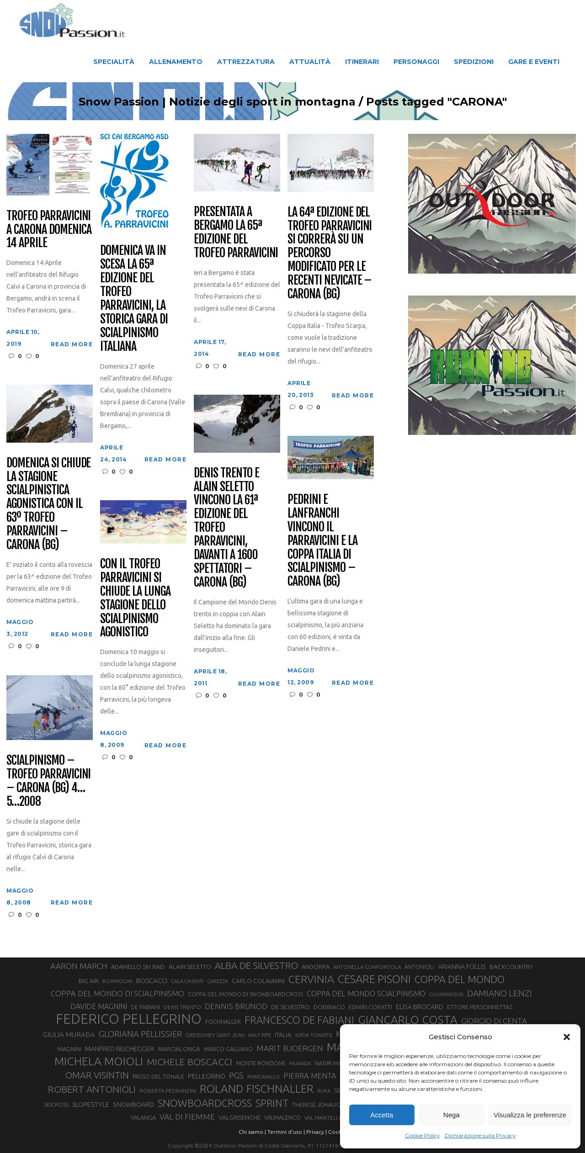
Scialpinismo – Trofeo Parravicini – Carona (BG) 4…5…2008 (48, 781)
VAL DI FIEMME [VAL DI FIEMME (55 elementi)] (187, 1116)
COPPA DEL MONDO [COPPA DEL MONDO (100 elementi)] (460, 979)
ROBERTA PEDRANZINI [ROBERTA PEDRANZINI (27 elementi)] (167, 1091)
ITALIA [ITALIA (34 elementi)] (283, 1034)
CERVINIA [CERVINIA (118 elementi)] (311, 979)
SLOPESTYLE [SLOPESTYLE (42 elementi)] (90, 1104)
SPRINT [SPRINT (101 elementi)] (271, 1103)
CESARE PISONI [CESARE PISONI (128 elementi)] (374, 979)
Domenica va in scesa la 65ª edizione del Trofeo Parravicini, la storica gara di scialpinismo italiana (133, 298)
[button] (566, 1037)
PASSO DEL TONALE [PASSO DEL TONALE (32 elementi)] (158, 1076)
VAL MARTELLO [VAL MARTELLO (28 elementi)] (323, 1118)
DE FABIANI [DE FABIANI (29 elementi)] (145, 1007)
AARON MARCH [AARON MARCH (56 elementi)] (78, 966)
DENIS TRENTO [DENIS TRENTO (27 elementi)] (182, 1007)
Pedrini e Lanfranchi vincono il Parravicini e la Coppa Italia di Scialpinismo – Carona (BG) (322, 540)
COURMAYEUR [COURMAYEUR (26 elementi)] (446, 994)
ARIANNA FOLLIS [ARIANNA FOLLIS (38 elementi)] (462, 966)
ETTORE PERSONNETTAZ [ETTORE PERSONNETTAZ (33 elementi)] (479, 1007)
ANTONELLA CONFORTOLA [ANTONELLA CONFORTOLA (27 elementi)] (367, 967)
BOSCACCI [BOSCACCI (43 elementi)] (151, 980)
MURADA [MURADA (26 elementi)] (300, 1063)
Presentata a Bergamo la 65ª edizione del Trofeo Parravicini (236, 232)
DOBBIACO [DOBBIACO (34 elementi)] (329, 1007)
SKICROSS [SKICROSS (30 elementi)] (56, 1104)
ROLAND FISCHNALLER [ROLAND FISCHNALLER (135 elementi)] (257, 1089)
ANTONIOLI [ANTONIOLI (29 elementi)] (419, 967)
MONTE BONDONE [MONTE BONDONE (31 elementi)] (261, 1063)
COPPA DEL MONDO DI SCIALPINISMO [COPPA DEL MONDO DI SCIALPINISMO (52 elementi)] (117, 993)
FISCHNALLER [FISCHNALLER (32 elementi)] (223, 1021)
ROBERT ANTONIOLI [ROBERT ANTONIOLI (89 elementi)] (92, 1089)
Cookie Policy (422, 1135)
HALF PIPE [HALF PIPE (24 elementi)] (259, 1035)
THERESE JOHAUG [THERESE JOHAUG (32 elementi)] (316, 1104)
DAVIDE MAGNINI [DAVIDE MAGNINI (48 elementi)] (98, 1006)
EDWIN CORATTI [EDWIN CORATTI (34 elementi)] (370, 1007)
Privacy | (316, 1132)
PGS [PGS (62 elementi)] (236, 1075)
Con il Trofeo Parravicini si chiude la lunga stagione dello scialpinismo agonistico (135, 598)
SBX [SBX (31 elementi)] (339, 1090)
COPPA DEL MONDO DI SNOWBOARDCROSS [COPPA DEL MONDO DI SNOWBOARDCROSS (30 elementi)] (245, 994)
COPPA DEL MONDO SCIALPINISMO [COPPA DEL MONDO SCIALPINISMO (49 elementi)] (366, 993)
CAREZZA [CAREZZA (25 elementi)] (217, 981)
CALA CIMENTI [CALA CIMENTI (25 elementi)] (187, 981)
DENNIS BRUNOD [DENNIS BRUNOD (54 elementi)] (236, 1006)
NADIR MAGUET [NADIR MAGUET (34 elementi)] (335, 1063)
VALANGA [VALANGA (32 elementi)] (143, 1117)
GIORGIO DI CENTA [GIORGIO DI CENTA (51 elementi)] (494, 1020)
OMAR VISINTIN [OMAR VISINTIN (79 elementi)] (97, 1075)
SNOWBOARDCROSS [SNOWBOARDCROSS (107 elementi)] (205, 1103)
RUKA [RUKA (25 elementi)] (323, 1091)
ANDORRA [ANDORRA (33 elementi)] (316, 966)
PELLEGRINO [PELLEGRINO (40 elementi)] (206, 1076)
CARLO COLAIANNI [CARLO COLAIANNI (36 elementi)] (258, 980)
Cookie (337, 1132)
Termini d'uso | (286, 1132)
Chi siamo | (252, 1132)
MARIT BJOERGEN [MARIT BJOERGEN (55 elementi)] (289, 1048)
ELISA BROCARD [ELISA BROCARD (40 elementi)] (419, 1006)
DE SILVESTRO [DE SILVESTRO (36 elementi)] (290, 1006)
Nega (451, 1115)
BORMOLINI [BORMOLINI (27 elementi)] (117, 981)
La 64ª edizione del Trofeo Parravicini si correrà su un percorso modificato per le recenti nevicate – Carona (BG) (329, 253)
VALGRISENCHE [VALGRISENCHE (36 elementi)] (239, 1117)
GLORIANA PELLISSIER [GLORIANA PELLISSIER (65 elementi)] (140, 1033)
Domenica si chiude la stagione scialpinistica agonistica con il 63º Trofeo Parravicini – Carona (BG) (48, 504)
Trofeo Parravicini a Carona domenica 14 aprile (48, 229)
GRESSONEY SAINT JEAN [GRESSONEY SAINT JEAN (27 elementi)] (215, 1035)
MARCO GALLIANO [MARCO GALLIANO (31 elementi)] (228, 1049)
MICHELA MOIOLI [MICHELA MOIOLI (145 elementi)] (98, 1061)
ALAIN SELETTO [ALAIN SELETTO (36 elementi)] (190, 966)
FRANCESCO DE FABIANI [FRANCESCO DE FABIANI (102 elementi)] (299, 1020)
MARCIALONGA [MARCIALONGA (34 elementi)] (179, 1049)
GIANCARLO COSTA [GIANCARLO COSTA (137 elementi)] (407, 1020)
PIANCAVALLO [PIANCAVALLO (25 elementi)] (263, 1076)
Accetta (381, 1115)
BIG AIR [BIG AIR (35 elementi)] (89, 980)
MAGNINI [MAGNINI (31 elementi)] (69, 1049)
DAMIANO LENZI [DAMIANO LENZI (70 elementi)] (499, 993)
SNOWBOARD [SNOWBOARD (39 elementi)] (133, 1104)
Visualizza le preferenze (530, 1115)
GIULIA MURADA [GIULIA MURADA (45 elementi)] (69, 1034)
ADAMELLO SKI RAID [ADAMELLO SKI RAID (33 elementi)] (138, 966)
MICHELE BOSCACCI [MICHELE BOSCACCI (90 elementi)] (189, 1061)
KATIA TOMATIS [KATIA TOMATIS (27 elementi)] (313, 1035)
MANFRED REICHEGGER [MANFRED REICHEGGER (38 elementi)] (119, 1049)
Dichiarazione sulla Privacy (480, 1135)
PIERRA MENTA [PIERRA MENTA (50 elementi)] (309, 1076)
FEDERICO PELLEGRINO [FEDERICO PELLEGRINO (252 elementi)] (129, 1019)
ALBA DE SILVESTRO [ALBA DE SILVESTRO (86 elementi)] (256, 965)
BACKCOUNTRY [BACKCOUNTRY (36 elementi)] (511, 966)
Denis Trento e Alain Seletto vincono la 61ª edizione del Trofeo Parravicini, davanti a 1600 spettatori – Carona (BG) (226, 527)
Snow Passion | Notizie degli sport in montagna (217, 101)
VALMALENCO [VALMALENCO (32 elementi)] (282, 1117)
